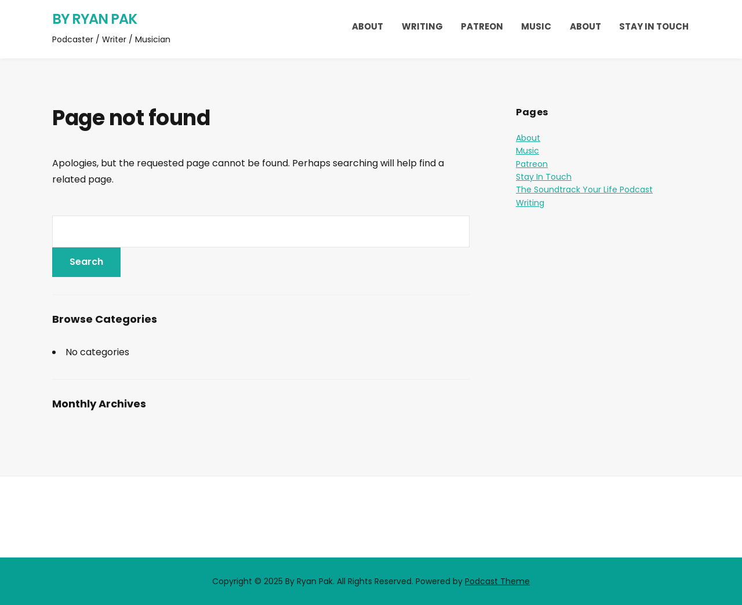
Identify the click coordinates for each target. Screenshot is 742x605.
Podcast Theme (497, 581)
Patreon (482, 26)
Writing (422, 26)
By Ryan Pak (94, 18)
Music (536, 26)
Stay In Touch (654, 26)
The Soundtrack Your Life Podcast (584, 189)
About (367, 26)
